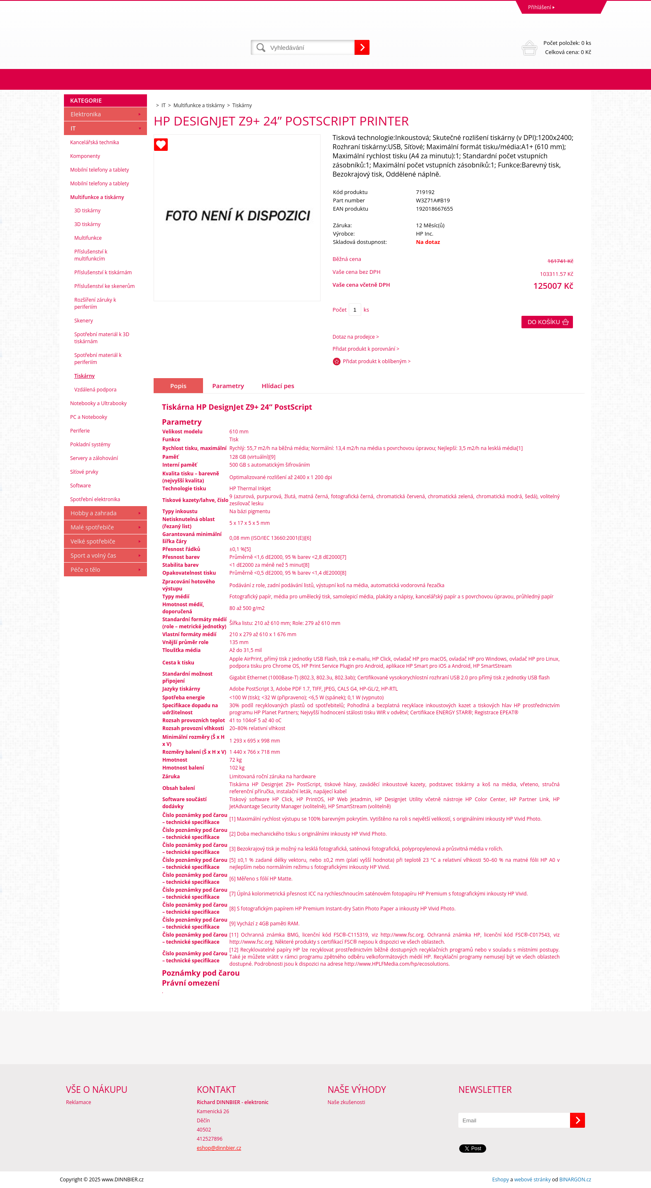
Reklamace (78, 1102)
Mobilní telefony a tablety (99, 169)
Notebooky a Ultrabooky (98, 403)
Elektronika (86, 114)
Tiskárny (84, 375)
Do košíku (544, 322)
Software (80, 485)
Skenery (83, 320)
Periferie (80, 430)
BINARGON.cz (575, 1179)
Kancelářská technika (94, 142)
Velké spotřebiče (93, 541)
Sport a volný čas (93, 555)
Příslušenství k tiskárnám (103, 272)
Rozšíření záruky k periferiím (95, 303)
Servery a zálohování (94, 458)
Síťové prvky (84, 471)
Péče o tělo (85, 569)
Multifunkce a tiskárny (97, 197)
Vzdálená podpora (95, 389)
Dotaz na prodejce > (356, 336)
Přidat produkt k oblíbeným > (377, 361)
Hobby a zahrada (94, 513)
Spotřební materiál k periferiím (98, 359)
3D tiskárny (87, 210)
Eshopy (500, 1179)
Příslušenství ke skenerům (104, 286)
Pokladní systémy (90, 444)
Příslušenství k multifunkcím (91, 255)
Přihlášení (539, 7)
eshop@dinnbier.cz (219, 1147)
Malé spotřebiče (92, 527)
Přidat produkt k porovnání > (366, 348)
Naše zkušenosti (346, 1102)
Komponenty (85, 156)
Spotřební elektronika (95, 499)
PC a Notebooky (88, 417)
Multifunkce (88, 237)
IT (73, 128)
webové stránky (532, 1179)
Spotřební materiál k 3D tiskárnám (101, 338)
